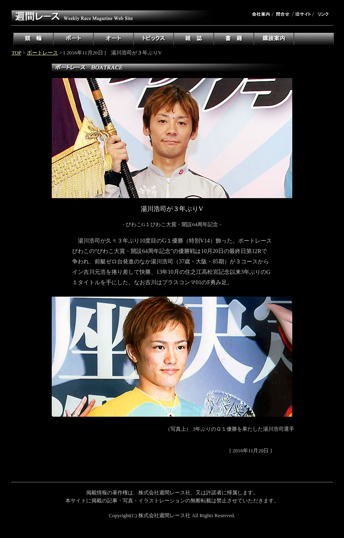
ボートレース (42, 53)
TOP (16, 53)
